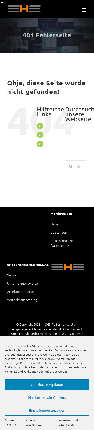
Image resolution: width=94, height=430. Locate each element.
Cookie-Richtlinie (11, 422)
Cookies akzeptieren (47, 385)
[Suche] (71, 166)
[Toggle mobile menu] (84, 10)
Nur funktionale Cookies (47, 398)
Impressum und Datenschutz (35, 422)
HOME (51, 134)
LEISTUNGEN (56, 143)
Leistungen (59, 232)
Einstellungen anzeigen (47, 410)
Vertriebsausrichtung (22, 299)
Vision (11, 275)
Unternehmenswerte (22, 283)
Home (55, 224)
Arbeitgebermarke (20, 291)
